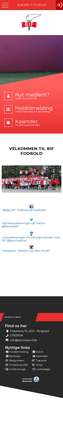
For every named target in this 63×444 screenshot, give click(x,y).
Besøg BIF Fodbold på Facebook (24, 208)
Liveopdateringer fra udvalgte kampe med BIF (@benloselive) (31, 236)
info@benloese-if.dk (23, 340)
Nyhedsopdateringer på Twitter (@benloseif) (23, 222)
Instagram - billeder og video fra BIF (26, 248)
